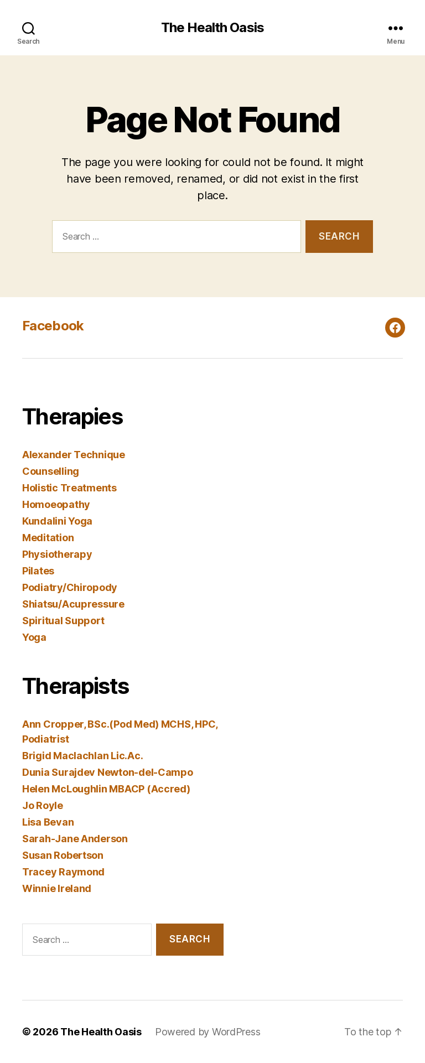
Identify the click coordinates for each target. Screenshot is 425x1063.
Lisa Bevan (48, 822)
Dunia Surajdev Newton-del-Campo (107, 772)
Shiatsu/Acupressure (73, 604)
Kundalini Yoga (57, 521)
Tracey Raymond (63, 872)
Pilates (38, 571)
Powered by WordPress (208, 1032)
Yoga (34, 637)
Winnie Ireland (56, 888)
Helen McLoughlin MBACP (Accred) (106, 789)
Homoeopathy (56, 504)
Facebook (53, 326)
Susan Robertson (62, 855)
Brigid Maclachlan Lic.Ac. (82, 755)
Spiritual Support (63, 620)
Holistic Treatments (69, 488)
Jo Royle (42, 805)
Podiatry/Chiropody (69, 587)
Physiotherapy (57, 554)
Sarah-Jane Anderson (75, 838)
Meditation (48, 537)
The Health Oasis (212, 27)
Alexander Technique (73, 454)
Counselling (50, 471)
